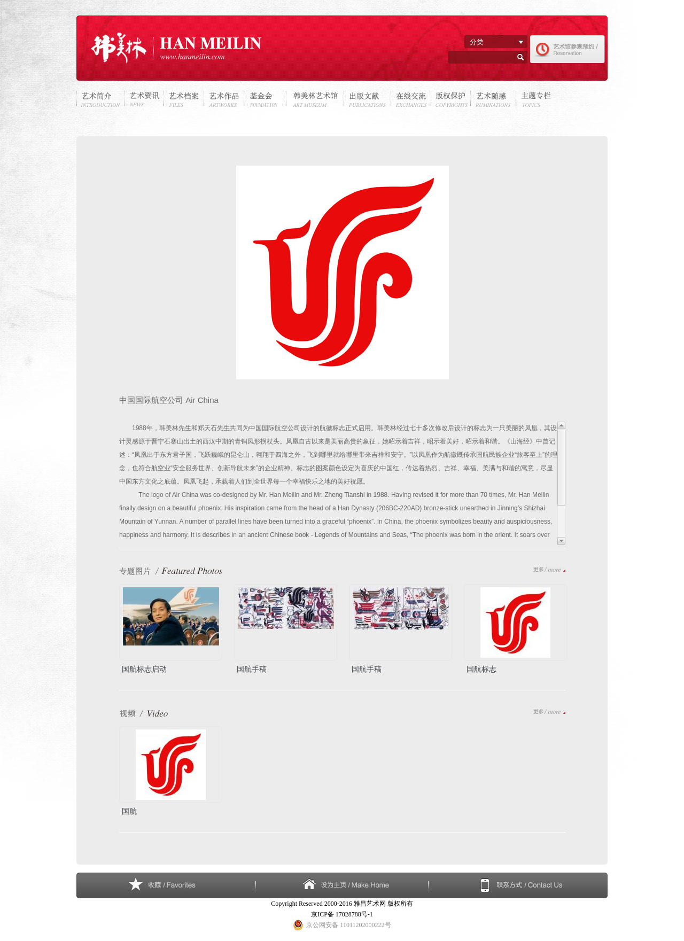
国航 (129, 810)
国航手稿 (252, 668)
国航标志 (481, 668)
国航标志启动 (144, 668)
